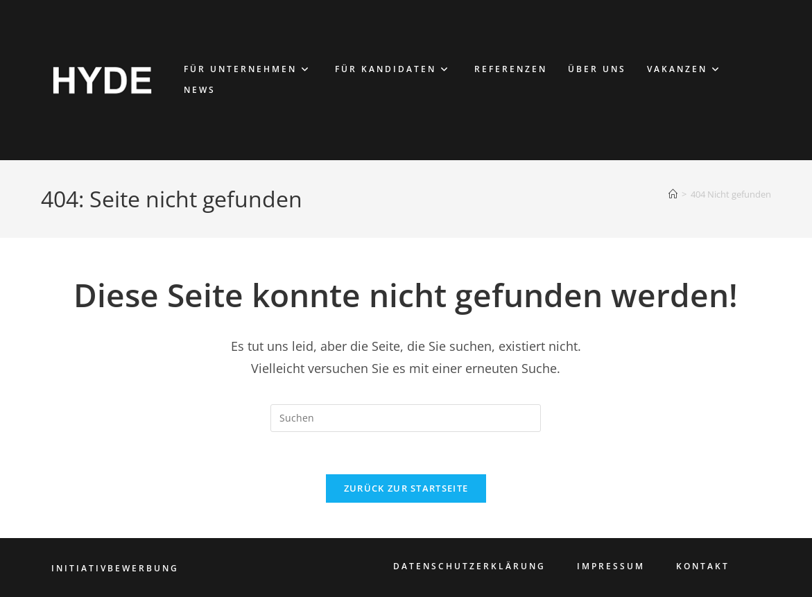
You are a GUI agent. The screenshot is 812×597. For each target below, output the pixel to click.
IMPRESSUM (611, 566)
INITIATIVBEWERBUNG (115, 568)
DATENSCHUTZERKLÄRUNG (469, 566)
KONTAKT (702, 566)
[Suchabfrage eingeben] (405, 418)
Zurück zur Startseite (406, 488)
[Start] (672, 194)
